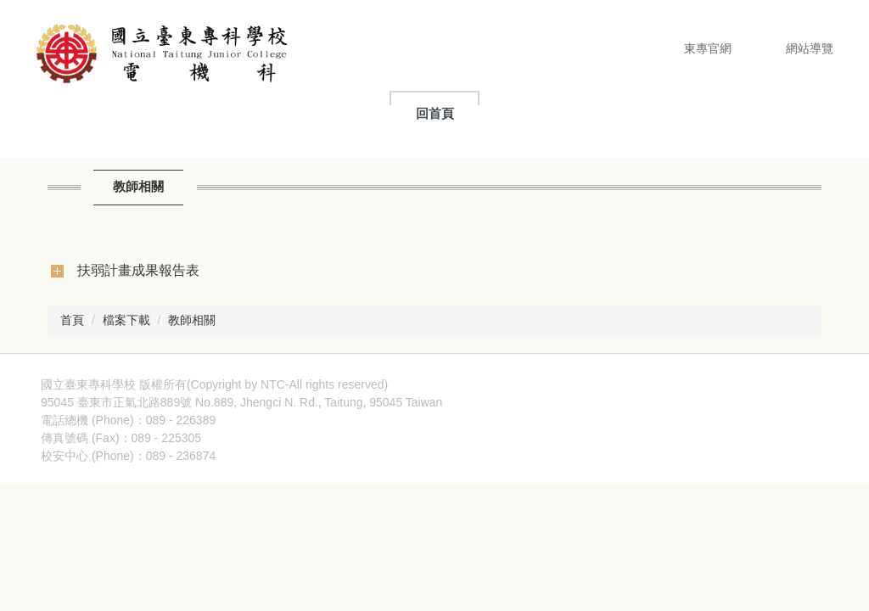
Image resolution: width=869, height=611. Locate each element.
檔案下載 (126, 320)
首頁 (72, 320)
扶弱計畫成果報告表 (138, 269)
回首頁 (435, 113)
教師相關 (192, 320)
